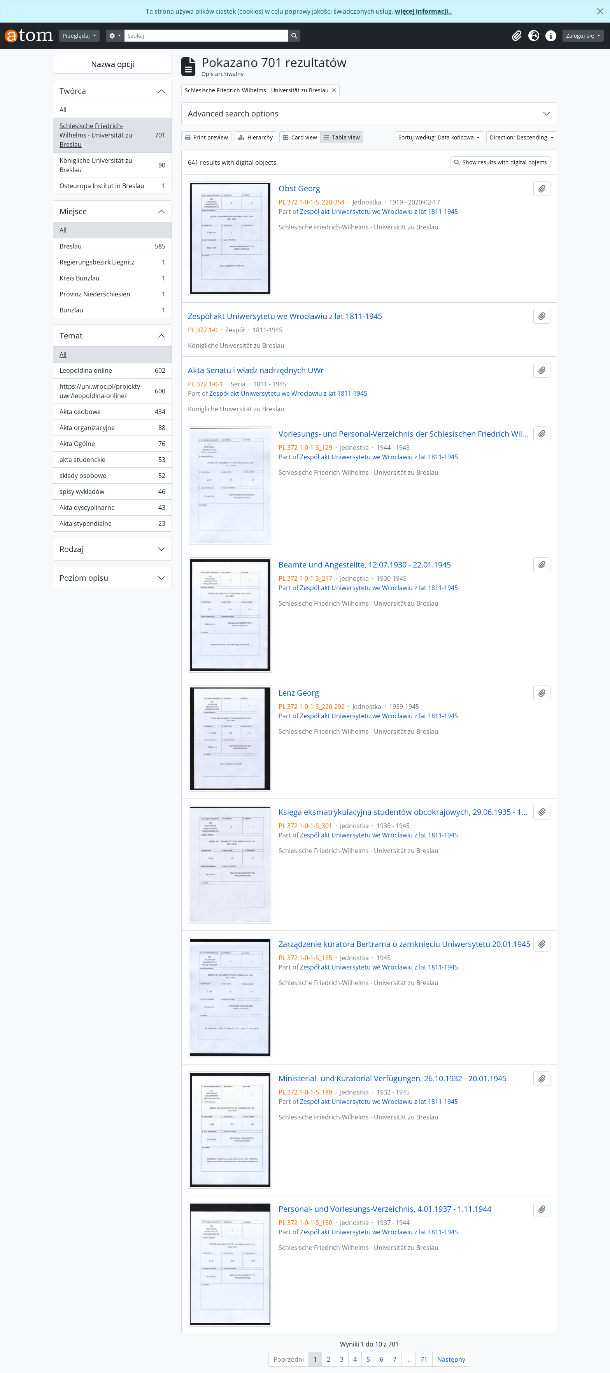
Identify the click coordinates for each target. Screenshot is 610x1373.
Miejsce (73, 211)
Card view (300, 137)
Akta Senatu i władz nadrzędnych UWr (256, 370)
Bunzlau (112, 311)
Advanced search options (233, 113)
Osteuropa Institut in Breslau (112, 187)
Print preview (206, 137)
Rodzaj (71, 549)
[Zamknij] (600, 11)
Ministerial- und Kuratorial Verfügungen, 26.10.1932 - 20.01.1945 (393, 1078)
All (63, 110)
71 (424, 1359)
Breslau (112, 247)
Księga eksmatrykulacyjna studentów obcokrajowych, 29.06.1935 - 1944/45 (404, 812)
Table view (342, 137)
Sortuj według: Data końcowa (436, 137)
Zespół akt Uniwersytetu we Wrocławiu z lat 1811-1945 (379, 211)
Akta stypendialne (112, 525)
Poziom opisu (84, 578)
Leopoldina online (112, 372)
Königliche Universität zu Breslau (112, 165)
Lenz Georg (299, 693)
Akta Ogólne (112, 445)
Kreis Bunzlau (112, 279)
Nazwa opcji (112, 64)
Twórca (73, 91)
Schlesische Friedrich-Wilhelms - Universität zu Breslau (112, 135)
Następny (451, 1359)
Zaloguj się (581, 35)
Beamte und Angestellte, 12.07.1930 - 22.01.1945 (365, 564)
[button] (516, 35)
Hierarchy (255, 137)
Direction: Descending (519, 137)
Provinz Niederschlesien (112, 295)
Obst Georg (299, 188)
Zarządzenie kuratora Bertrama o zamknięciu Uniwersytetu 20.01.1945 (404, 944)
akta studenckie (112, 461)
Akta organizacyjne (112, 429)
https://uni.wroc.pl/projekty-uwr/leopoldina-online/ (112, 391)
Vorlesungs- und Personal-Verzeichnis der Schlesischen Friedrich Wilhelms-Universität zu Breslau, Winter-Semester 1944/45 (404, 434)
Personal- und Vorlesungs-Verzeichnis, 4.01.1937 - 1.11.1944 (385, 1209)
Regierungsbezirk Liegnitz (112, 263)
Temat (71, 335)
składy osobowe (112, 477)
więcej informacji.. (423, 11)
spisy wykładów (112, 493)
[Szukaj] (206, 36)
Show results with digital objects (500, 162)
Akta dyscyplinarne (112, 509)
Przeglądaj (77, 35)
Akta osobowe (112, 413)
